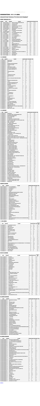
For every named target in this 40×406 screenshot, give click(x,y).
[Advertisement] (20, 5)
